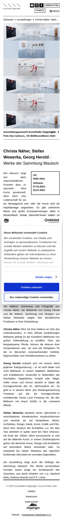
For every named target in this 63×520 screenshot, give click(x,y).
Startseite (8, 19)
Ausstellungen (24, 19)
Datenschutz (31, 501)
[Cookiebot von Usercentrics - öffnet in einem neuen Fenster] (45, 221)
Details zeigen (43, 276)
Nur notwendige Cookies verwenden (31, 297)
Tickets (40, 10)
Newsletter (51, 5)
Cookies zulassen (31, 287)
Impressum (31, 496)
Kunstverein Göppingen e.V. (36, 514)
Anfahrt (31, 491)
